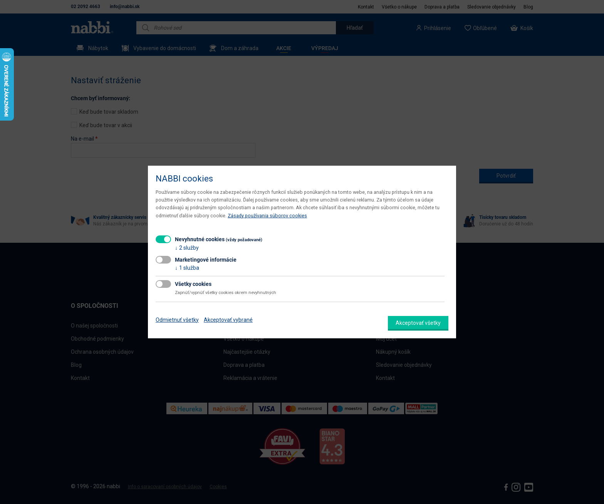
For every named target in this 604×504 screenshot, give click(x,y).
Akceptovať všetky (418, 323)
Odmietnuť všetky (177, 320)
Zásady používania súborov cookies (267, 215)
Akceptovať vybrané (228, 320)
